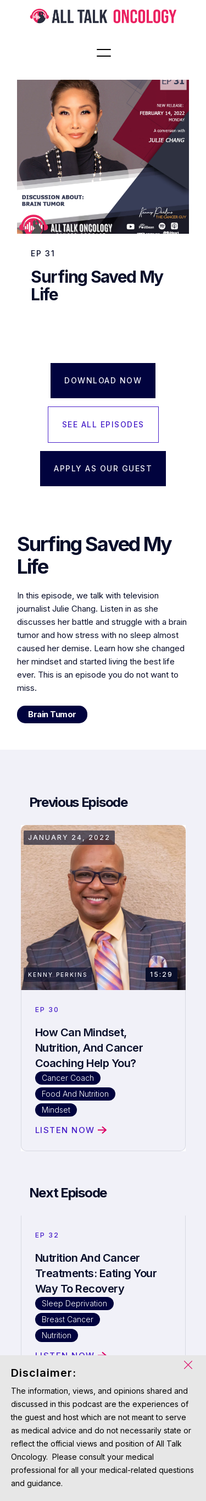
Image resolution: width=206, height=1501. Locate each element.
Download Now (103, 380)
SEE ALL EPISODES (103, 424)
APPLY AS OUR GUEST (103, 468)
